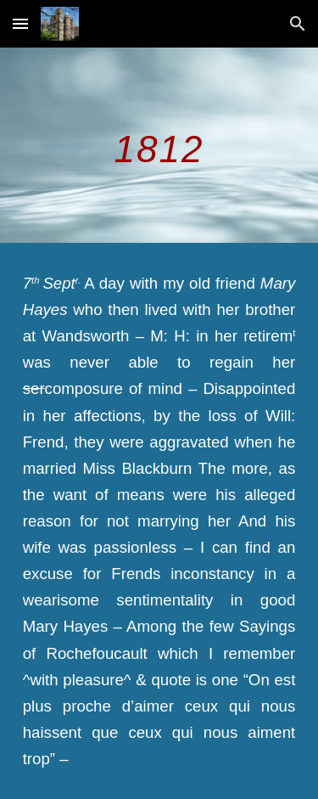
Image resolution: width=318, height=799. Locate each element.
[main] (159, 145)
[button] (20, 23)
